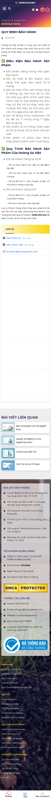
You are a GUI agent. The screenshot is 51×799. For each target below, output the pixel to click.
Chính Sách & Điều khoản (13, 729)
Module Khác (20, 20)
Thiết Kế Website (9, 683)
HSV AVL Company (10, 708)
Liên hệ (4, 777)
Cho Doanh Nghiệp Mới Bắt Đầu (16, 687)
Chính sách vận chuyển (12, 738)
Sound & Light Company (13, 717)
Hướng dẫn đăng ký (10, 773)
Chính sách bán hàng (11, 764)
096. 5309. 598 (14, 245)
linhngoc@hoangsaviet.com (22, 251)
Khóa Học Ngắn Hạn (11, 674)
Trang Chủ (5, 20)
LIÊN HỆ (9, 229)
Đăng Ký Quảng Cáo (11, 669)
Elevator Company (10, 704)
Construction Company (12, 713)
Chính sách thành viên (11, 747)
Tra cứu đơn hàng (9, 768)
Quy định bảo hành (10, 759)
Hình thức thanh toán (11, 743)
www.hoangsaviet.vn (27, 615)
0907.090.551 (13, 238)
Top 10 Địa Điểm (9, 678)
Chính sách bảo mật (10, 734)
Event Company (9, 699)
